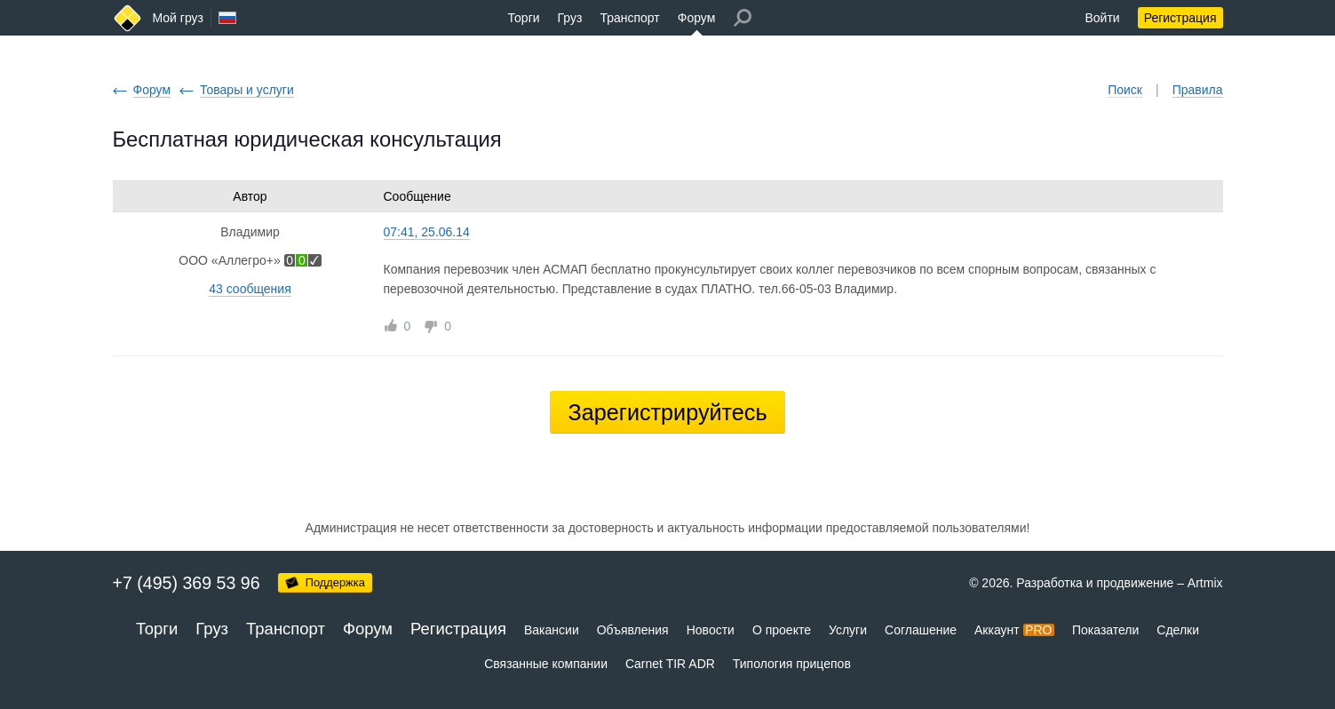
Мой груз (178, 18)
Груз (570, 18)
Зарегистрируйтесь (667, 412)
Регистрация (1180, 18)
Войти (1102, 18)
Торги (524, 18)
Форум (697, 18)
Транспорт (629, 18)
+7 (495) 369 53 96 (186, 583)
